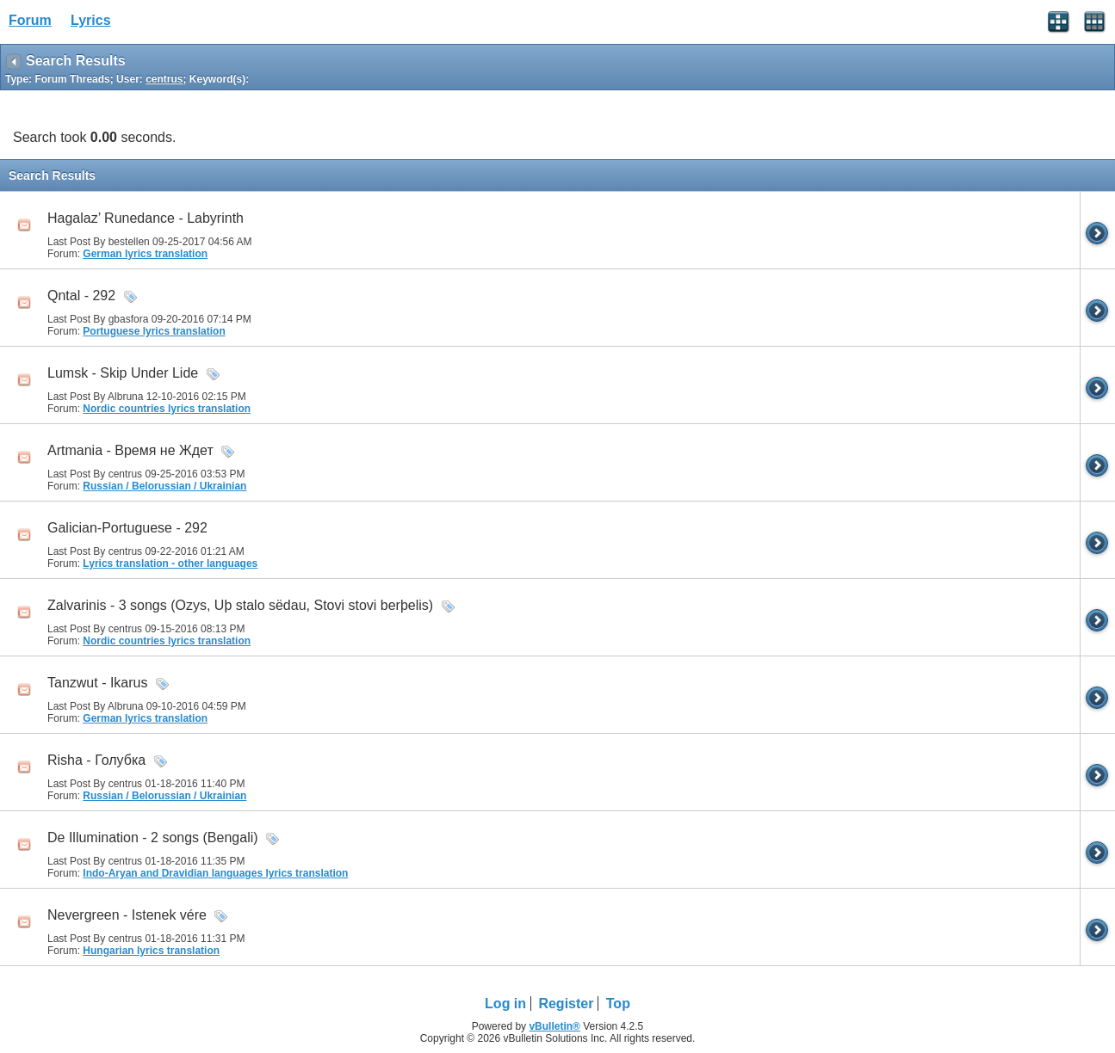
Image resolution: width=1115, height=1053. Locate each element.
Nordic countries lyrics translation (167, 409)
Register (565, 1003)
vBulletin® (554, 1026)
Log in (505, 1003)
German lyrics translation (145, 254)
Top (618, 1003)
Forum (30, 20)
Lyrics (91, 20)
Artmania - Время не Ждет (130, 450)
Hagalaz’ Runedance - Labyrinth (145, 218)
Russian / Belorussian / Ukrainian (164, 486)
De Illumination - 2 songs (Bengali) (152, 837)
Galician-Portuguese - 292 (127, 527)
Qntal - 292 (81, 295)
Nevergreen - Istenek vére (127, 915)
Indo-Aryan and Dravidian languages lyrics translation (215, 873)
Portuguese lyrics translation (154, 331)
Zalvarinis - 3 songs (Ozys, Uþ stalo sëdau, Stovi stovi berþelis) (240, 605)
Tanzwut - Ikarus (97, 682)
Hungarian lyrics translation (151, 951)
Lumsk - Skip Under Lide (122, 373)
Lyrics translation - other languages (170, 563)
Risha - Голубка (96, 760)
